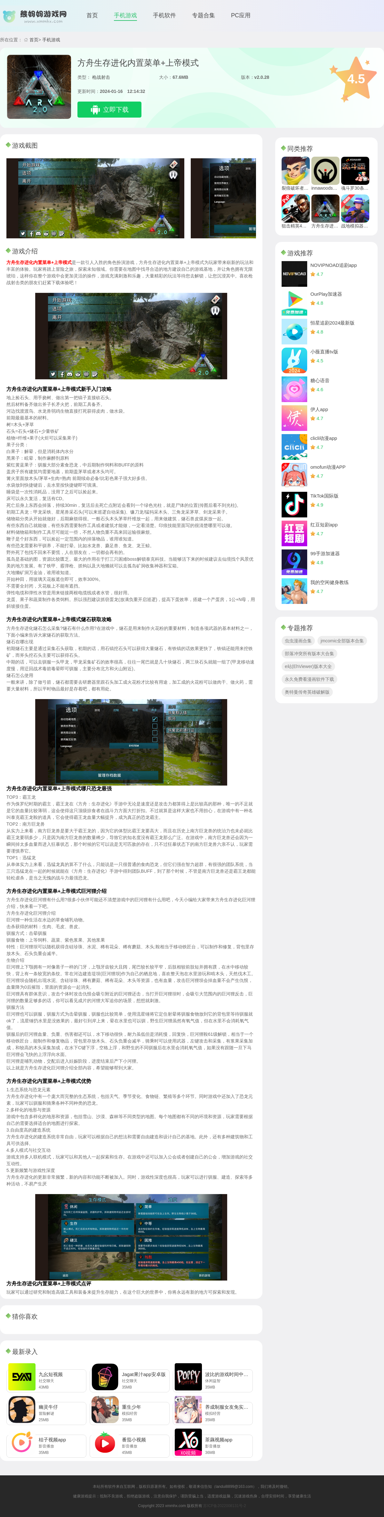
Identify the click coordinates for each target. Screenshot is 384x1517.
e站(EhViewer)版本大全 (308, 666)
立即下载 (116, 109)
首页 (92, 15)
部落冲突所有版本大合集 (309, 653)
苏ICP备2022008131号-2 (224, 1506)
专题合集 (203, 15)
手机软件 (164, 15)
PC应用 (241, 15)
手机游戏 (125, 15)
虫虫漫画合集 (298, 640)
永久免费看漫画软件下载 (309, 679)
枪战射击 (101, 77)
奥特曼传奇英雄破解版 (307, 692)
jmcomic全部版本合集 (342, 640)
